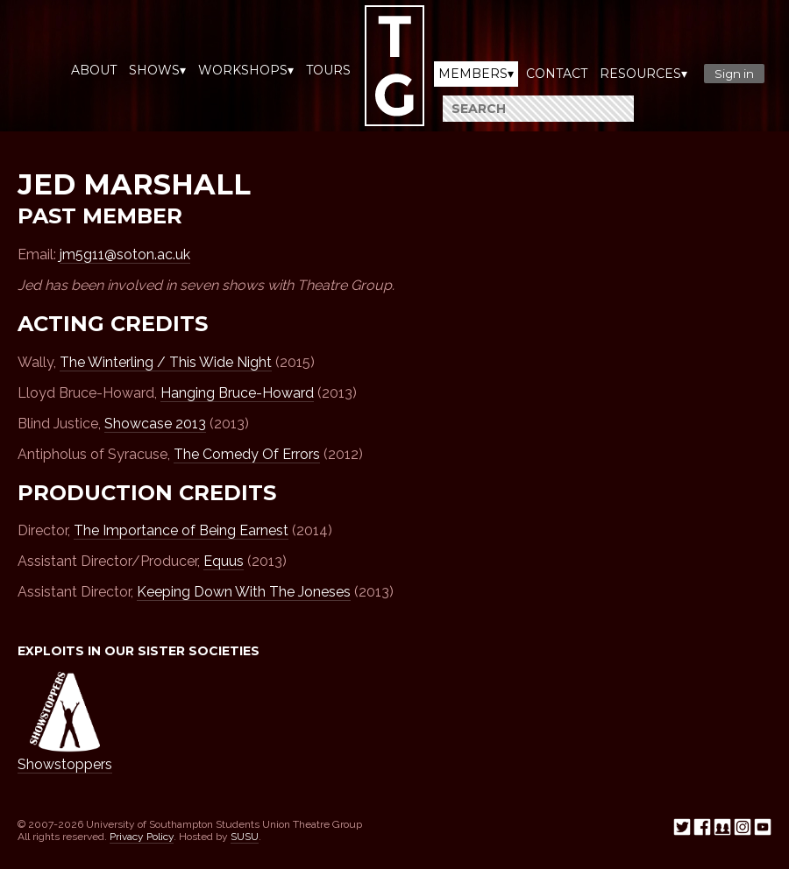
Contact (556, 73)
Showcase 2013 (155, 423)
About (94, 70)
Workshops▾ (246, 70)
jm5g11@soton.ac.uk (125, 254)
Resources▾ (643, 73)
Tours (328, 70)
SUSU (245, 836)
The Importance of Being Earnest (181, 530)
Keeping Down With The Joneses (244, 591)
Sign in (734, 74)
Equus (223, 561)
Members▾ (476, 73)
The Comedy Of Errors (247, 454)
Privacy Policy (142, 836)
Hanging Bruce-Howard (237, 393)
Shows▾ (157, 70)
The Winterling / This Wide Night (166, 362)
